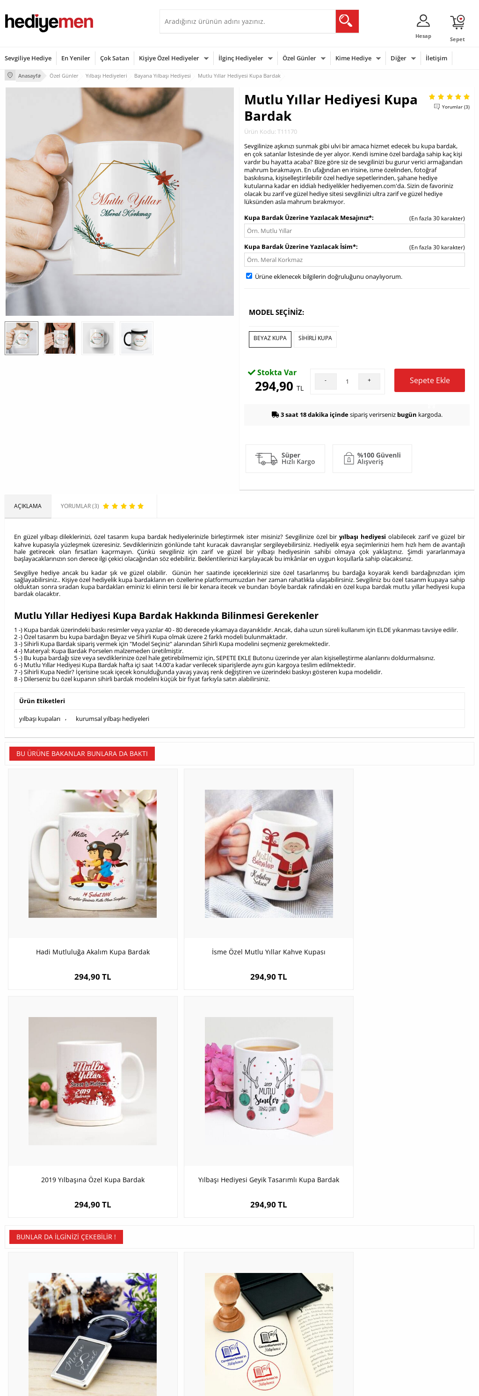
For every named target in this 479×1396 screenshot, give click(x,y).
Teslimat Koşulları (28, 1261)
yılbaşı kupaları (39, 712)
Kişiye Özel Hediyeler (169, 58)
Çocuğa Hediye (343, 1289)
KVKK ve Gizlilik (24, 1317)
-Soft (190, 1384)
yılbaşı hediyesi (362, 532)
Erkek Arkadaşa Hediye (115, 1275)
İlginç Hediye (340, 1331)
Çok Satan (114, 58)
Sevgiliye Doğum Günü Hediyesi (193, 1292)
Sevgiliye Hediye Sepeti (194, 1275)
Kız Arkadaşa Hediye (111, 1289)
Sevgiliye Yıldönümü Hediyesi (190, 1341)
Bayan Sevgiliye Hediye (194, 1324)
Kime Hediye (353, 58)
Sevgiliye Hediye (28, 58)
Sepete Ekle (430, 379)
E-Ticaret (211, 1384)
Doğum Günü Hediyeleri (275, 1275)
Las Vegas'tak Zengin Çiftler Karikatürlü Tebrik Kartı (415, 1092)
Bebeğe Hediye (344, 1303)
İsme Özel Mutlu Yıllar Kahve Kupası (181, 889)
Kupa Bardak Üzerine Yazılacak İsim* (300, 245)
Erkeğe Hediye (343, 1261)
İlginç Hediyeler (240, 58)
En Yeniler (75, 58)
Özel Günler (299, 58)
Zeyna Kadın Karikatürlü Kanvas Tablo (298, 1092)
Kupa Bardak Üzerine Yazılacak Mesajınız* (308, 216)
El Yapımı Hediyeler (110, 1303)
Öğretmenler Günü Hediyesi (268, 1320)
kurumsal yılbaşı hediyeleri (112, 712)
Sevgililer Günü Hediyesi (275, 1261)
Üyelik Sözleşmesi (28, 1275)
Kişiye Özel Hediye (108, 1261)
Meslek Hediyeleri (108, 1331)
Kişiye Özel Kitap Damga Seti (181, 1087)
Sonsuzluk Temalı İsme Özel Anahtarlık (63, 1092)
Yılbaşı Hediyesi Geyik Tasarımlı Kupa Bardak (415, 889)
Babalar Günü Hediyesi (274, 1338)
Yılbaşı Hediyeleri (266, 1289)
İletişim (436, 58)
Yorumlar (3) (456, 105)
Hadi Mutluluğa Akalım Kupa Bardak (64, 889)
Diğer (398, 58)
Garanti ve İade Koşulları (36, 1303)
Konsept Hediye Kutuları (195, 1261)
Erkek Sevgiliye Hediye (193, 1310)
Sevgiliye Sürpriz (106, 1317)
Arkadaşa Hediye (346, 1317)
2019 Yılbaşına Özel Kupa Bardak (298, 889)
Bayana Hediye (343, 1275)
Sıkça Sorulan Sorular (32, 1331)
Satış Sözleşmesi (26, 1289)
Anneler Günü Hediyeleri (276, 1303)
